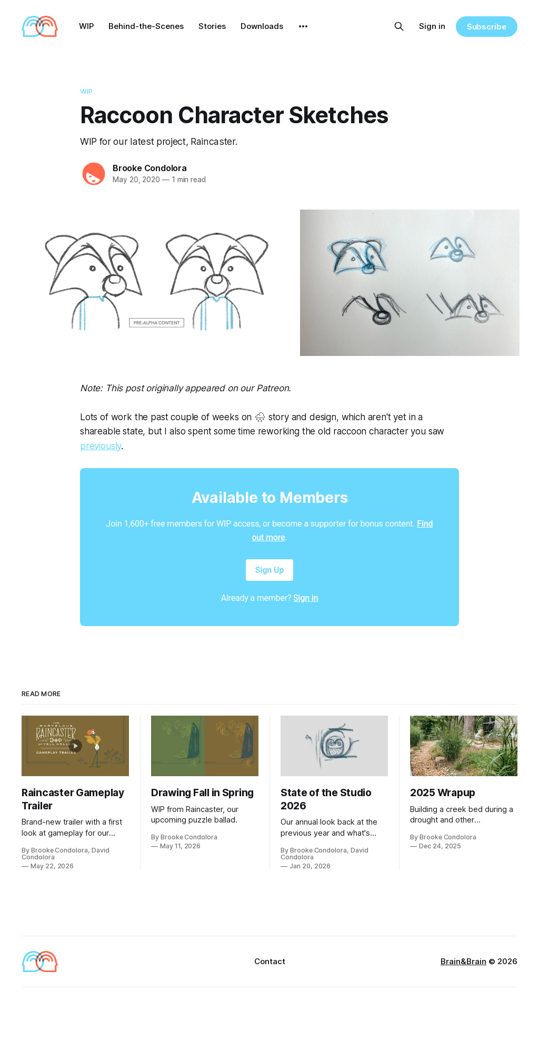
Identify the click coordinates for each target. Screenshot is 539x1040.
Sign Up (269, 570)
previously (100, 446)
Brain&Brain (463, 961)
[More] (303, 26)
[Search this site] (399, 26)
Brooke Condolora (150, 168)
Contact (269, 961)
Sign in (432, 26)
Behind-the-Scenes (146, 26)
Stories (212, 26)
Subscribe (486, 27)
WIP (86, 26)
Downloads (262, 26)
